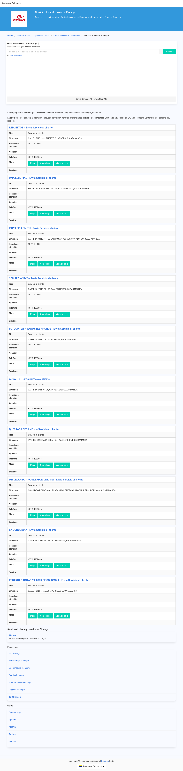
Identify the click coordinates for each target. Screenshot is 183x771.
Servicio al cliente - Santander (66, 36)
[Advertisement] (91, 77)
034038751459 (16, 56)
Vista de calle (62, 163)
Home (10, 36)
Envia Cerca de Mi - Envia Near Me (91, 99)
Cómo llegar (45, 163)
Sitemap (105, 761)
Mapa (32, 163)
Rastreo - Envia (23, 36)
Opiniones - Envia (42, 36)
